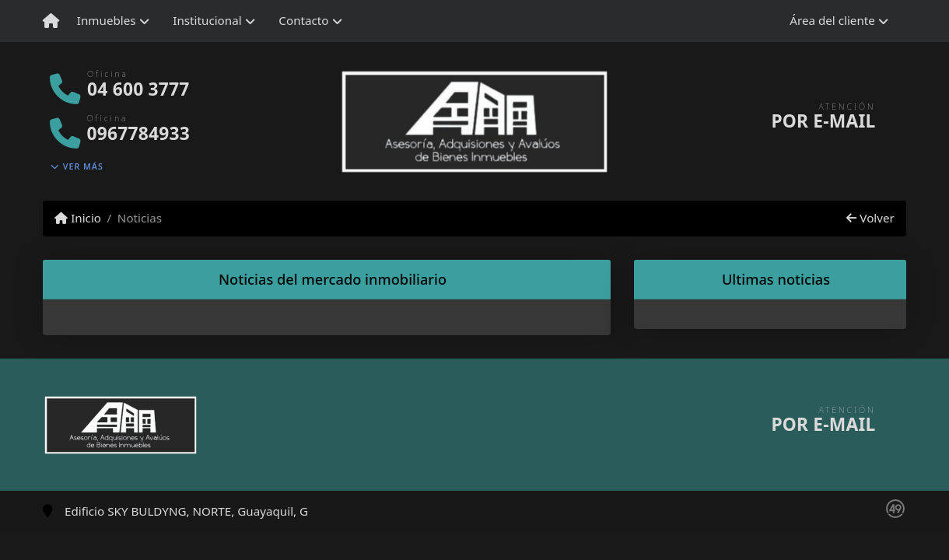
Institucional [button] (207, 20)
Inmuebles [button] (106, 20)
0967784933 (138, 133)
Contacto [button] (303, 20)
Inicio (77, 218)
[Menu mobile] (51, 21)
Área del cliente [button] (832, 20)
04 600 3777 (138, 89)
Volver (870, 218)
